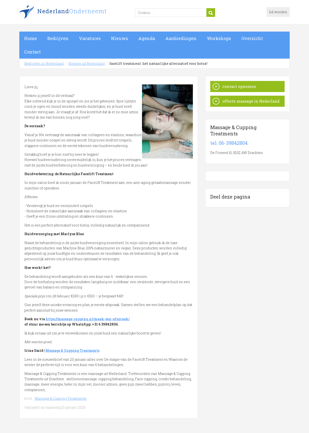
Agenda (146, 38)
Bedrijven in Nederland (79, 13)
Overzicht (252, 38)
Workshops (219, 38)
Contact (32, 52)
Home (30, 38)
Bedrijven (58, 38)
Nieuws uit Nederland (86, 63)
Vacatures (90, 38)
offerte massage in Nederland (251, 101)
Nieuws (119, 38)
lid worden (278, 12)
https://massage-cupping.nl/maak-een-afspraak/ (88, 319)
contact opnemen (239, 86)
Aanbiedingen (181, 38)
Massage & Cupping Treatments (72, 350)
